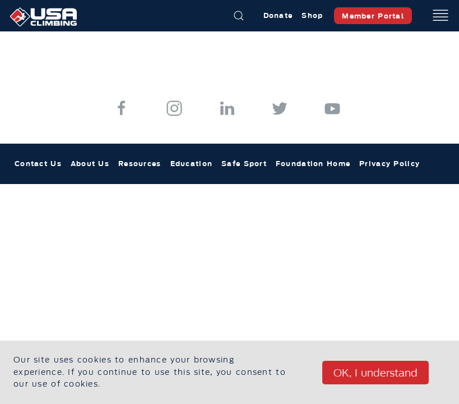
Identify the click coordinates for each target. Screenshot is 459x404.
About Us (90, 163)
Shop (312, 15)
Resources (139, 163)
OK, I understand (375, 373)
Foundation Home (313, 163)
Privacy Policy (389, 163)
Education (191, 163)
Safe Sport (244, 163)
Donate (278, 15)
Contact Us (38, 163)
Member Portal (373, 16)
